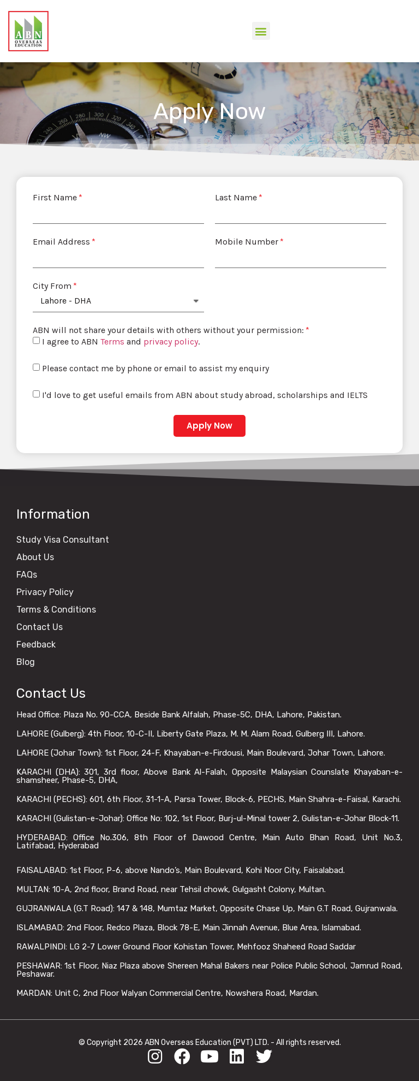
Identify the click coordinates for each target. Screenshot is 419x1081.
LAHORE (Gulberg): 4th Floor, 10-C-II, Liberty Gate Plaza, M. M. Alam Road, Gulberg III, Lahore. (190, 734)
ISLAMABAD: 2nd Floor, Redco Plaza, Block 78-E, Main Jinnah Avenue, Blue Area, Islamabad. (188, 927)
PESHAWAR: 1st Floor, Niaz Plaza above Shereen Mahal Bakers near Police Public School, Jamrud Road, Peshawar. (209, 970)
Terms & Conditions (56, 609)
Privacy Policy (45, 592)
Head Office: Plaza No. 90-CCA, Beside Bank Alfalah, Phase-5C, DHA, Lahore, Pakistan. (179, 715)
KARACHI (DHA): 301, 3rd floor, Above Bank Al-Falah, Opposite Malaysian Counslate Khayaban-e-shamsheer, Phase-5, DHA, (209, 776)
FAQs (26, 574)
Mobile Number (246, 241)
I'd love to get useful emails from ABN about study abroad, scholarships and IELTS (205, 395)
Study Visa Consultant (62, 539)
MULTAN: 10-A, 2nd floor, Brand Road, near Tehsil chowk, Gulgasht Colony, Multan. (171, 889)
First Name (55, 197)
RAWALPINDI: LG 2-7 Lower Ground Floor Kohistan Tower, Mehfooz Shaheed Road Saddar (186, 947)
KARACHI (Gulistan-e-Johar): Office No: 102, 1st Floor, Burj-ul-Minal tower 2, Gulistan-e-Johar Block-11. (207, 818)
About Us (35, 557)
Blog (25, 662)
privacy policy (170, 341)
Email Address (61, 241)
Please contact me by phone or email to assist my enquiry (155, 368)
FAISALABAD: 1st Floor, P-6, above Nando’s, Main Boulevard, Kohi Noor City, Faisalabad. (180, 870)
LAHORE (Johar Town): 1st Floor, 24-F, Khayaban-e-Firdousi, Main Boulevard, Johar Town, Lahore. (200, 753)
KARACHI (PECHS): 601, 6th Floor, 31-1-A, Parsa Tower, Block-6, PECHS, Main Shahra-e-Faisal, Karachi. (208, 799)
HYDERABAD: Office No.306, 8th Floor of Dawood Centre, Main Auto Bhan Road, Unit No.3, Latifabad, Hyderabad (209, 842)
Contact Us (39, 627)
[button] (261, 31)
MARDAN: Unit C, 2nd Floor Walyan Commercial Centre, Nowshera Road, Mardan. (167, 993)
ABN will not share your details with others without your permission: (168, 330)
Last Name (236, 197)
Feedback (36, 644)
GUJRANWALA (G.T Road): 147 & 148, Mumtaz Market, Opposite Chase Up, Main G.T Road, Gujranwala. (207, 908)
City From (52, 286)
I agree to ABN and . (121, 341)
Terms (112, 341)
